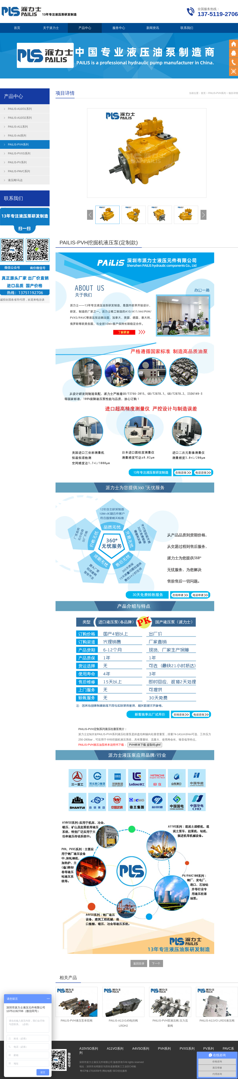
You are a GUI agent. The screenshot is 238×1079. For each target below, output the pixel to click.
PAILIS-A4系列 (17, 135)
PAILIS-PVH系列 (18, 144)
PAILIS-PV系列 (17, 162)
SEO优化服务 (119, 1070)
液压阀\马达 (15, 180)
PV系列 (208, 1048)
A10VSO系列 (88, 1048)
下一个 (156, 963)
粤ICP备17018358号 (91, 1070)
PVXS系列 (187, 1048)
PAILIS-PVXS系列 (19, 153)
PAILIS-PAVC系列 (19, 171)
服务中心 (118, 28)
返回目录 (138, 963)
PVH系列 (164, 1048)
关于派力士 (51, 28)
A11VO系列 (115, 1048)
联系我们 (186, 28)
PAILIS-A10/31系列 (20, 108)
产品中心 (85, 28)
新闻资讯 (152, 28)
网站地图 (107, 1070)
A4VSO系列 (140, 1048)
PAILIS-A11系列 (18, 126)
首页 (17, 28)
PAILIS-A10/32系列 (20, 117)
